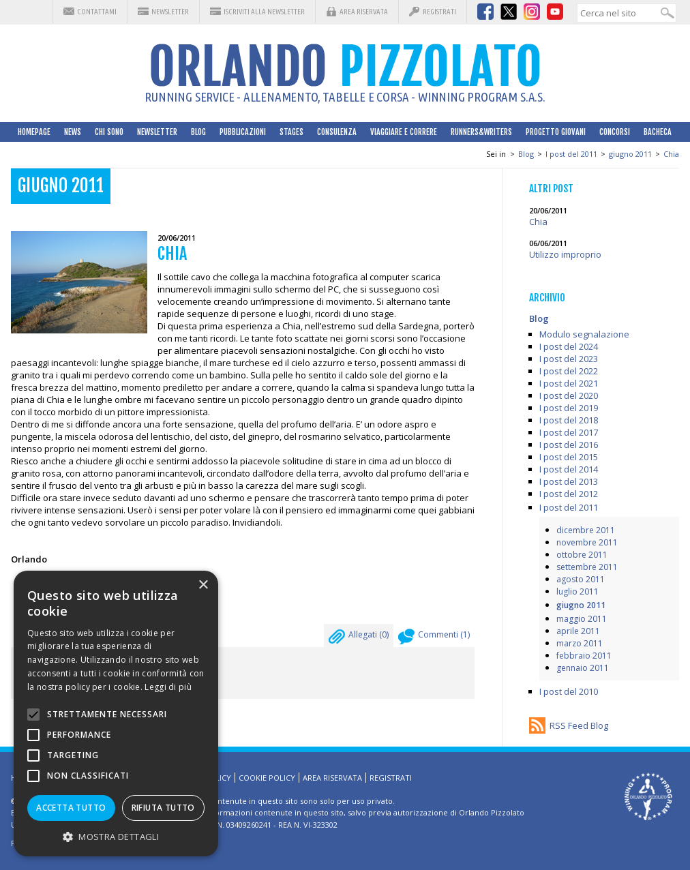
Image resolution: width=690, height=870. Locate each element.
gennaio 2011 (582, 668)
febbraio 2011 (584, 655)
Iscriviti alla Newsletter (264, 11)
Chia (671, 154)
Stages (291, 132)
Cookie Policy (267, 777)
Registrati (439, 11)
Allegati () (359, 638)
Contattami (97, 11)
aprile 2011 (578, 631)
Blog (198, 132)
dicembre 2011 (585, 530)
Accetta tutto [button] (71, 807)
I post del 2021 (568, 383)
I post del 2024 (568, 346)
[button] (116, 836)
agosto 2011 (580, 579)
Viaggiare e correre (403, 132)
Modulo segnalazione (584, 334)
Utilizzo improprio (565, 254)
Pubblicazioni (243, 132)
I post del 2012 (568, 493)
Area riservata (364, 11)
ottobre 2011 (582, 554)
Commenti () (434, 638)
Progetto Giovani (556, 132)
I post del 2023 (568, 358)
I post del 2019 (568, 408)
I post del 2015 (568, 457)
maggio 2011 (581, 619)
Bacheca (658, 132)
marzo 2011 (579, 643)
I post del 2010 (568, 691)
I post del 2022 (568, 371)
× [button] (203, 585)
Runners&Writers (481, 132)
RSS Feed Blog (579, 725)
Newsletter (170, 11)
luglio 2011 (577, 591)
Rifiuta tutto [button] (163, 807)
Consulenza (337, 132)
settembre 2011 (587, 567)
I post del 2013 (568, 481)
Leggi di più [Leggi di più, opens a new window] (168, 687)
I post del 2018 (568, 420)
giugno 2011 (630, 154)
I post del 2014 (568, 469)
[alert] (116, 713)
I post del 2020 (568, 395)
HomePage (34, 132)
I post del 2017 (568, 432)
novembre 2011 (587, 542)
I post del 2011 (571, 154)
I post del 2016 (568, 444)
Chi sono (109, 132)
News (72, 132)
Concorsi (614, 132)
